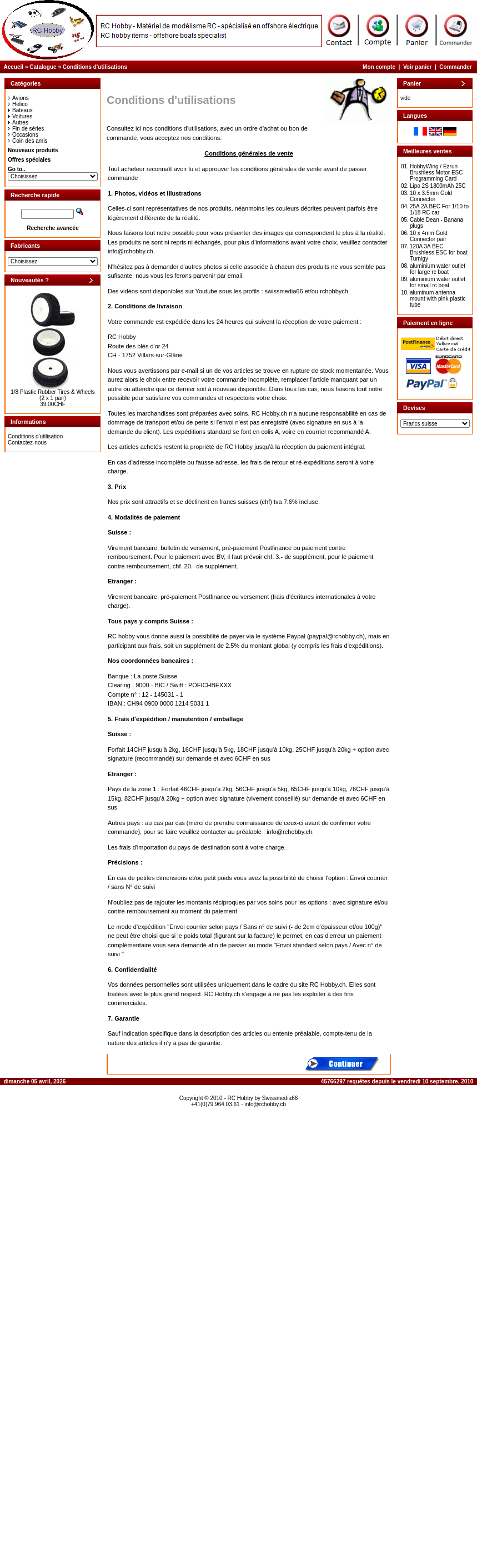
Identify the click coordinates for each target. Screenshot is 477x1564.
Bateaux (20, 110)
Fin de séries (26, 129)
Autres (18, 122)
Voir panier (417, 67)
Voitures (20, 116)
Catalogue (42, 67)
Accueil (14, 67)
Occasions (23, 135)
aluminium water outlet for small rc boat (437, 282)
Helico (18, 104)
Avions (18, 98)
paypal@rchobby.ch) (337, 636)
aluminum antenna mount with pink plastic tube (438, 298)
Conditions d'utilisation (35, 436)
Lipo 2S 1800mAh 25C (438, 186)
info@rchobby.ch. (131, 251)
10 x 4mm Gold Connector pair (429, 236)
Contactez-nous (27, 442)
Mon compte (379, 67)
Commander (455, 67)
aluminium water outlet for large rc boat (437, 269)
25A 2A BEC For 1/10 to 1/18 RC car (439, 209)
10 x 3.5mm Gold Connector (431, 196)
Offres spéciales (29, 160)
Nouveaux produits (33, 150)
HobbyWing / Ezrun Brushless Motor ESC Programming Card (436, 172)
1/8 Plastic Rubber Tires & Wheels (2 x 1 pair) (53, 395)
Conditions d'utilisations (95, 67)
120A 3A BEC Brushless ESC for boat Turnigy (439, 252)
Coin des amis (27, 141)
